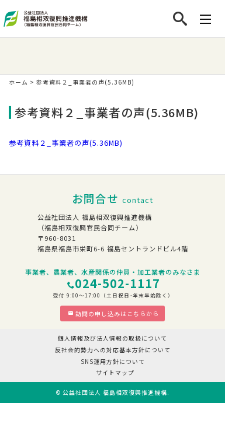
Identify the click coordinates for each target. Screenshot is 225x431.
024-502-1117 (117, 283)
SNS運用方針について (113, 361)
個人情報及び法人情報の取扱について (112, 338)
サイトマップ (115, 372)
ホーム (18, 82)
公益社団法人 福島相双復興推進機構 (115, 392)
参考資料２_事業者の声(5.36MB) (66, 143)
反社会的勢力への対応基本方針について (113, 349)
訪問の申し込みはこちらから (113, 313)
